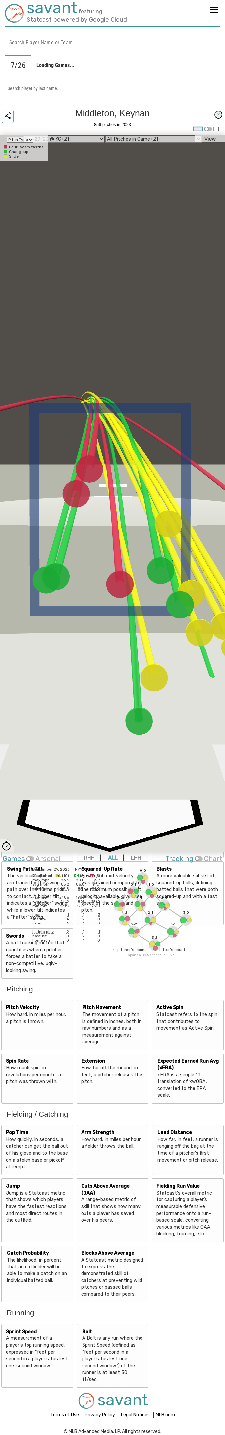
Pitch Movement (101, 1007)
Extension (93, 1061)
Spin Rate (17, 1061)
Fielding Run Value (178, 1186)
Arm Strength (97, 1132)
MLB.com (165, 1415)
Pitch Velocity (22, 1007)
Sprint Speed (21, 1331)
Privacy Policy (100, 1415)
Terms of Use (65, 1415)
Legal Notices (136, 1415)
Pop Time (17, 1132)
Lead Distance (174, 1132)
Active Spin (169, 1007)
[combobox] (112, 42)
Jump (13, 1186)
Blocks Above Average (107, 1253)
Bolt (87, 1331)
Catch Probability (28, 1253)
